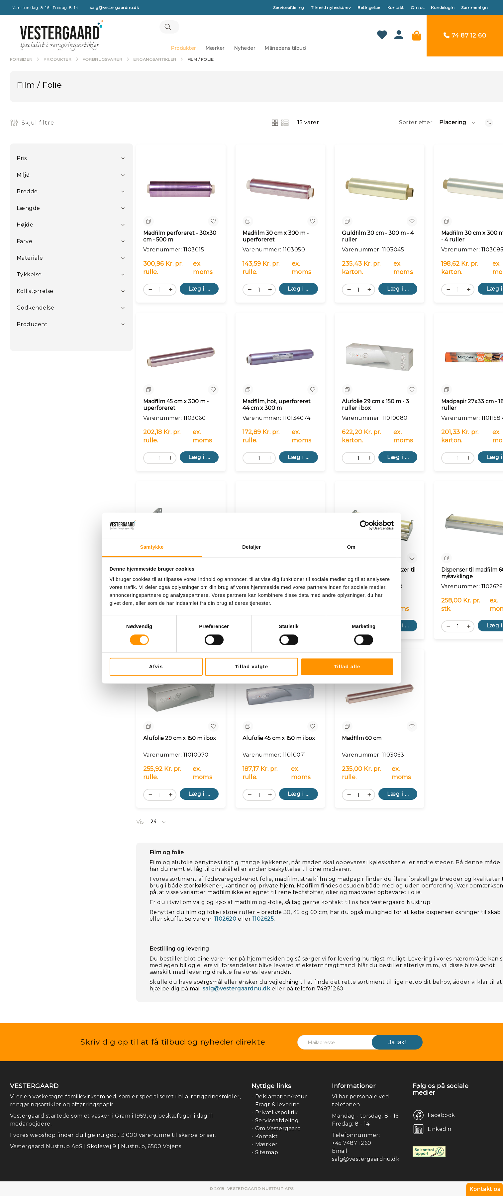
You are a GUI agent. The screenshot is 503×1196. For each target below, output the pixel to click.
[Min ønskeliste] (382, 36)
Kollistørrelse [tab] (35, 292)
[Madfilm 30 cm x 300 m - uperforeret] (280, 190)
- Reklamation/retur (279, 1096)
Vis (140, 823)
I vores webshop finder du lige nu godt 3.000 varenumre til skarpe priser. (113, 1135)
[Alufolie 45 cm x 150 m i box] (280, 695)
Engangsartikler (154, 60)
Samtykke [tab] (152, 547)
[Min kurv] (416, 36)
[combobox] (238, 28)
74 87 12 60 (469, 36)
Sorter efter (416, 124)
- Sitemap (265, 1152)
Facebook (441, 1115)
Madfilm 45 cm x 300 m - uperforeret (176, 406)
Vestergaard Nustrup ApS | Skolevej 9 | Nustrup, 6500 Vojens (95, 1146)
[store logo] (61, 36)
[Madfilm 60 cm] (379, 695)
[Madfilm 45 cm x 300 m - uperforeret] (181, 358)
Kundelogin (442, 7)
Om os (417, 7)
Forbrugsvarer (102, 60)
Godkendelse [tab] (35, 309)
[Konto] (398, 38)
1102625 (263, 920)
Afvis (156, 667)
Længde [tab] (28, 209)
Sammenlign (474, 7)
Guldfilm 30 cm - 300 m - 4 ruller (378, 237)
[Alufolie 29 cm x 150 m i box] (181, 695)
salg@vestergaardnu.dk (236, 990)
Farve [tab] (24, 242)
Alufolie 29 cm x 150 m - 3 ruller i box (375, 406)
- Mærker (265, 1144)
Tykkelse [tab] (29, 276)
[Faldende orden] (489, 124)
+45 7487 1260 (351, 1143)
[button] (458, 124)
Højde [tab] (25, 226)
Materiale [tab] (30, 259)
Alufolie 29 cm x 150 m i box (179, 739)
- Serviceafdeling (275, 1120)
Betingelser (368, 7)
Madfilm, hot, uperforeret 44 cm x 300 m (277, 406)
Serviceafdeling (288, 7)
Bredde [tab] (27, 193)
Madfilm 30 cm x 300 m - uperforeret (276, 237)
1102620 (225, 920)
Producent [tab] (32, 325)
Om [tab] (351, 547)
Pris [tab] (22, 159)
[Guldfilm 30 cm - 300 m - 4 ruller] (379, 190)
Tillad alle (347, 667)
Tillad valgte (251, 667)
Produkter (57, 60)
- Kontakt (265, 1136)
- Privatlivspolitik (275, 1112)
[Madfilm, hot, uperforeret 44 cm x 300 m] (280, 358)
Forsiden (21, 60)
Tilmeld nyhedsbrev (331, 7)
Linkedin (440, 1129)
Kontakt (395, 7)
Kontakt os (484, 1189)
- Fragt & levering (276, 1104)
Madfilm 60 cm (361, 739)
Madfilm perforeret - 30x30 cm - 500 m (179, 237)
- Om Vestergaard (276, 1128)
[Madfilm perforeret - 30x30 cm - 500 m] (181, 190)
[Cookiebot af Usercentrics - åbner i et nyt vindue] (365, 525)
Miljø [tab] (23, 176)
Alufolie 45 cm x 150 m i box (279, 739)
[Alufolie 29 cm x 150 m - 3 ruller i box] (379, 358)
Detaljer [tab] (251, 547)
